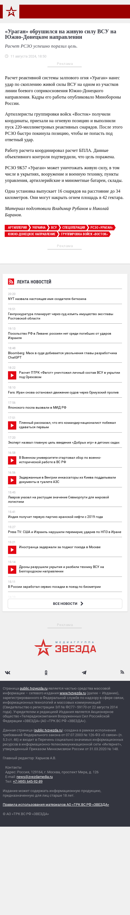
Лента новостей (29, 282)
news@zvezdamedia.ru (35, 777)
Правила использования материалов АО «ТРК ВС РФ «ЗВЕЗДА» (56, 804)
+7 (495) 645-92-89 (28, 781)
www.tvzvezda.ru (73, 693)
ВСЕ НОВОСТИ (69, 604)
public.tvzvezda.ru (33, 688)
